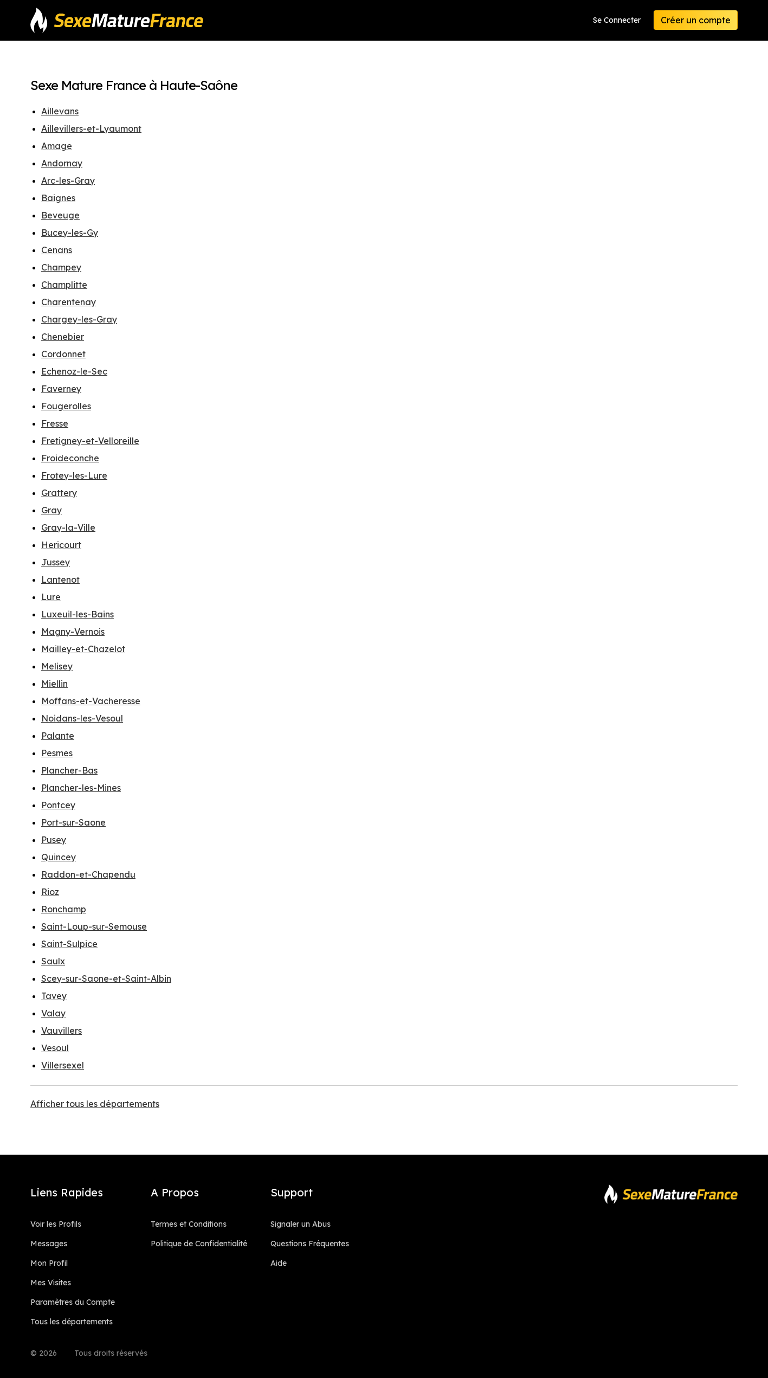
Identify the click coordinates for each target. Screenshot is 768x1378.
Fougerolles (66, 406)
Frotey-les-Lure (74, 475)
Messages (48, 1243)
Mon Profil (49, 1263)
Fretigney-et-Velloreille (90, 440)
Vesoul (55, 1047)
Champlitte (64, 284)
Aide (278, 1263)
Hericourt (61, 544)
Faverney (61, 388)
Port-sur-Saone (73, 822)
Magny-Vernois (73, 631)
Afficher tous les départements (94, 1103)
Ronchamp (63, 909)
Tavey (54, 995)
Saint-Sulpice (69, 943)
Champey (61, 267)
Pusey (53, 839)
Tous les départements (71, 1322)
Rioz (50, 891)
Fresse (54, 423)
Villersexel (62, 1065)
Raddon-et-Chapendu (88, 874)
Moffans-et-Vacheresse (90, 701)
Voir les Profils (55, 1224)
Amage (56, 145)
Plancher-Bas (69, 770)
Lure (51, 596)
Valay (53, 1013)
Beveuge (60, 215)
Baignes (58, 197)
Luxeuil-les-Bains (77, 614)
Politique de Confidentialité (199, 1243)
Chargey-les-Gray (79, 319)
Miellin (54, 683)
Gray (51, 510)
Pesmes (57, 753)
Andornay (61, 163)
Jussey (55, 562)
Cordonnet (63, 354)
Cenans (56, 249)
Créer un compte (696, 20)
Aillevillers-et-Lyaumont (91, 128)
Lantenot (60, 579)
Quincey (58, 857)
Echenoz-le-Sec (74, 371)
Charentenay (68, 302)
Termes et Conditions (189, 1224)
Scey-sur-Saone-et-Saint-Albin (106, 978)
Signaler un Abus (300, 1224)
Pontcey (58, 805)
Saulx (53, 961)
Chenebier (62, 336)
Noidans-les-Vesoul (82, 718)
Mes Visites (50, 1282)
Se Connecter (617, 20)
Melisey (57, 666)
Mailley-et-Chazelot (83, 648)
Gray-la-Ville (68, 527)
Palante (57, 735)
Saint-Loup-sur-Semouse (94, 926)
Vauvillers (61, 1030)
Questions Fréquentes (309, 1243)
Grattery (59, 492)
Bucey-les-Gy (69, 232)
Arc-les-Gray (68, 180)
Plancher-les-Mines (81, 787)
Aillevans (60, 111)
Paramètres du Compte (72, 1302)
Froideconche (70, 458)
